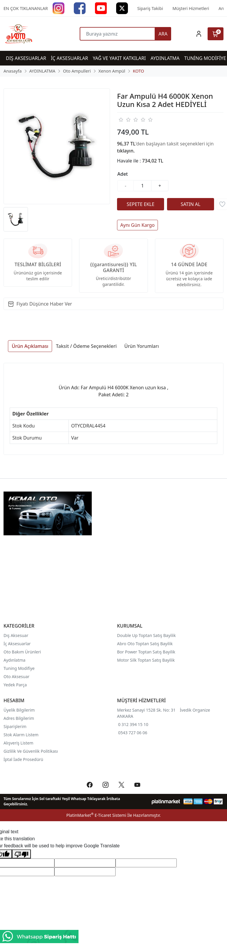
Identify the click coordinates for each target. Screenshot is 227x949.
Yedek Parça (15, 685)
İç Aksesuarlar (17, 643)
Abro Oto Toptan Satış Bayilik (145, 643)
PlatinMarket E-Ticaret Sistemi (96, 815)
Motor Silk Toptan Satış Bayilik (146, 660)
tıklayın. (126, 150)
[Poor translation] (21, 854)
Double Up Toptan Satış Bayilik (146, 635)
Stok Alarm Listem (21, 734)
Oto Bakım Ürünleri (22, 652)
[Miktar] (142, 185)
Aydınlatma (14, 660)
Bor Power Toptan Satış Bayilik (146, 652)
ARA (162, 34)
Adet (122, 174)
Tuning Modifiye (19, 668)
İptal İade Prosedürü (23, 759)
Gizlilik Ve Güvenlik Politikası (31, 751)
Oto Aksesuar (16, 676)
